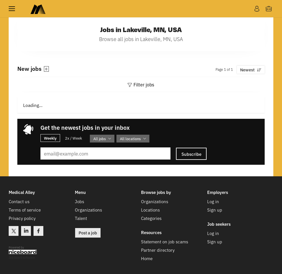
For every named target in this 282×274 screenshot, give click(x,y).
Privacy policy (22, 218)
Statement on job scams (164, 241)
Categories (151, 218)
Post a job (88, 233)
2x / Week (73, 138)
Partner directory (158, 250)
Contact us (19, 201)
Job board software (22, 257)
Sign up (214, 210)
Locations (150, 210)
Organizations (88, 210)
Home (147, 258)
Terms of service (25, 210)
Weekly (50, 137)
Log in (213, 201)
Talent (81, 218)
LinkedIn (26, 231)
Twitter (13, 231)
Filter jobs (143, 84)
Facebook (38, 231)
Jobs (79, 201)
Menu (13, 8)
